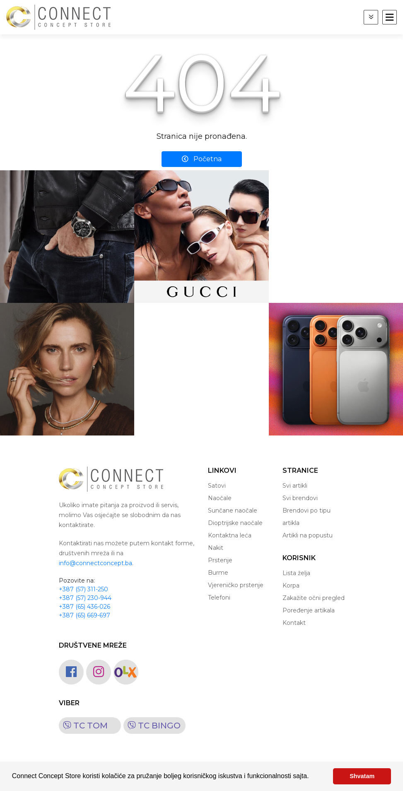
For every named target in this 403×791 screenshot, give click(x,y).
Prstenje (220, 560)
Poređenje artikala (308, 610)
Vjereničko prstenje (235, 585)
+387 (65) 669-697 (84, 615)
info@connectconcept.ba (95, 563)
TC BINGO (152, 726)
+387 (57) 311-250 (83, 589)
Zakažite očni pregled (313, 598)
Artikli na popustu (307, 535)
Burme (218, 572)
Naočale (220, 498)
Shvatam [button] (362, 776)
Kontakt (294, 623)
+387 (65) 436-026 (84, 606)
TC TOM (83, 726)
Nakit (215, 548)
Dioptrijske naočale (235, 523)
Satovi (217, 485)
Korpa (290, 585)
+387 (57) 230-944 (85, 598)
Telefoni (219, 597)
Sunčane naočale (232, 510)
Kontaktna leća (229, 535)
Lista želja (296, 573)
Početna (202, 159)
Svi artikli (294, 485)
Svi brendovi (300, 498)
